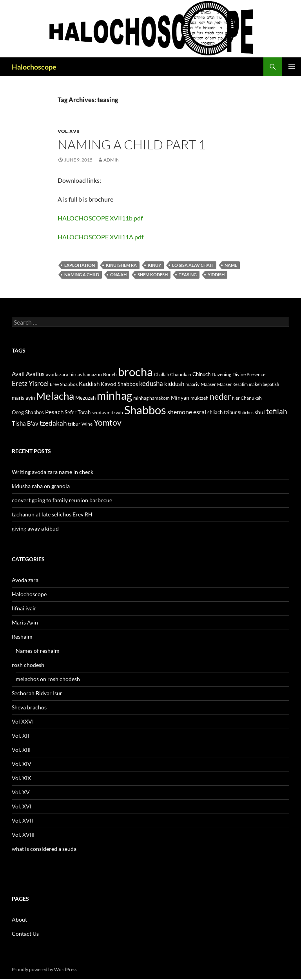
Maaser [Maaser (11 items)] (208, 384)
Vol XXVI (23, 721)
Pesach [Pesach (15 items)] (54, 412)
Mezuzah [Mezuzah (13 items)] (85, 398)
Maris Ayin (25, 622)
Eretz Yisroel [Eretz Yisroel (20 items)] (30, 383)
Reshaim (22, 636)
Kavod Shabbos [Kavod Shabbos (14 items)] (119, 383)
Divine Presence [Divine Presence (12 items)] (248, 374)
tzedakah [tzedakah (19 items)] (53, 423)
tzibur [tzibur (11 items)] (74, 423)
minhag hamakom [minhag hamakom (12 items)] (151, 398)
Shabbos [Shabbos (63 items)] (145, 410)
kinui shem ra (121, 265)
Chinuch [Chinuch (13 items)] (201, 374)
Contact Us (25, 933)
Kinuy (154, 265)
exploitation (79, 265)
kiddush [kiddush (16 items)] (174, 383)
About (19, 919)
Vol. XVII (69, 131)
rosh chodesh (28, 664)
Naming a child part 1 (132, 144)
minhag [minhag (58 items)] (114, 395)
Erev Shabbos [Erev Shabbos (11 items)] (64, 384)
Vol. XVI (21, 806)
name (231, 265)
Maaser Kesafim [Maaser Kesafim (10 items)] (232, 384)
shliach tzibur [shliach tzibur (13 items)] (222, 412)
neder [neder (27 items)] (220, 396)
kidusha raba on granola (41, 486)
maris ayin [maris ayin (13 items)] (23, 398)
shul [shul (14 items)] (260, 412)
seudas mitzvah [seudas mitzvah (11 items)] (107, 412)
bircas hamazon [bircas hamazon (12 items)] (85, 374)
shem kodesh (153, 274)
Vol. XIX (21, 778)
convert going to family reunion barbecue (62, 500)
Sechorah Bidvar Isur (37, 693)
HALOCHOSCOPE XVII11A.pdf (100, 237)
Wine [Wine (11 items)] (87, 423)
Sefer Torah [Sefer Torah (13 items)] (78, 412)
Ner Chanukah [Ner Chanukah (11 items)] (247, 397)
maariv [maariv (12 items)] (192, 384)
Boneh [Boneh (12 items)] (110, 374)
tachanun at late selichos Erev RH (52, 514)
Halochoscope (34, 66)
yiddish (216, 274)
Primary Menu (291, 66)
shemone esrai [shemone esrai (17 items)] (186, 411)
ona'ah (118, 274)
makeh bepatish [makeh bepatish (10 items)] (264, 384)
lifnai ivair (24, 608)
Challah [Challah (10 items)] (161, 374)
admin (111, 160)
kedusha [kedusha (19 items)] (151, 383)
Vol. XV (21, 792)
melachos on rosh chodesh (48, 679)
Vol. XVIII (23, 834)
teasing (188, 274)
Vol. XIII (21, 749)
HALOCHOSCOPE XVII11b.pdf (100, 218)
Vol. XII (20, 735)
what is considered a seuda (44, 848)
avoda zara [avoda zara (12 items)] (57, 374)
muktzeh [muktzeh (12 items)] (199, 398)
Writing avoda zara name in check (52, 471)
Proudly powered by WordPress (44, 969)
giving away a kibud (35, 528)
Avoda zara (25, 580)
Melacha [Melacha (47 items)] (55, 395)
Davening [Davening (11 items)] (221, 374)
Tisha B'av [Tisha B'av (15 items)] (25, 423)
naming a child (81, 274)
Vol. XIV (21, 763)
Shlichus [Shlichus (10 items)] (246, 412)
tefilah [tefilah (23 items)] (276, 411)
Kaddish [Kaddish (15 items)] (89, 383)
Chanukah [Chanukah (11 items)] (180, 374)
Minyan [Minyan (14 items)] (180, 397)
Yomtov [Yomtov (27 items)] (107, 422)
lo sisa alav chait (193, 265)
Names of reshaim (38, 650)
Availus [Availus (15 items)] (35, 374)
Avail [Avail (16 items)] (18, 373)
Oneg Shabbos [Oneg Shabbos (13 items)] (28, 412)
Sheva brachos (29, 707)
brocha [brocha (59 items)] (135, 371)
